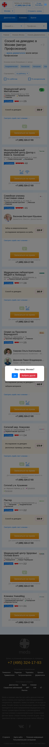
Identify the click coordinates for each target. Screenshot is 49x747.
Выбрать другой (28, 375)
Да (15, 375)
